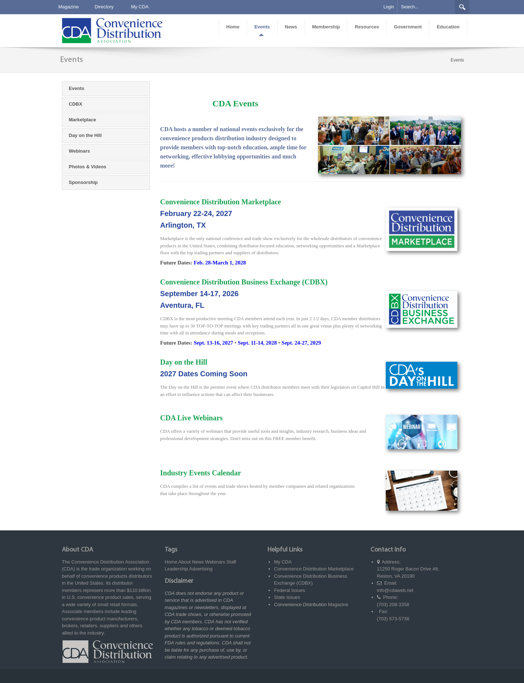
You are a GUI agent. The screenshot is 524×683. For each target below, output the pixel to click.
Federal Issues (289, 590)
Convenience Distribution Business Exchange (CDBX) (244, 282)
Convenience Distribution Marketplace (220, 202)
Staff (231, 562)
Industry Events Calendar (200, 473)
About (184, 562)
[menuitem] (233, 27)
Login (389, 6)
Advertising (201, 569)
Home (171, 562)
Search (462, 7)
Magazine (68, 6)
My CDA (139, 6)
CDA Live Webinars (191, 418)
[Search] (426, 7)
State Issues (287, 597)
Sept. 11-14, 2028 (257, 343)
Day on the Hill (183, 362)
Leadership (176, 569)
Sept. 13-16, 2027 (213, 343)
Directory (104, 6)
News (198, 562)
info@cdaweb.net (395, 590)
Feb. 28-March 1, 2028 (220, 263)
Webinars (215, 562)
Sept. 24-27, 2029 (301, 343)
